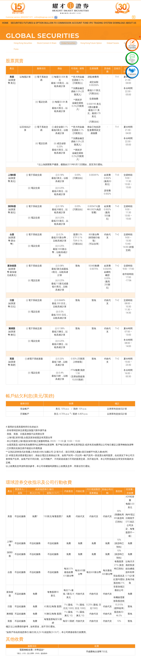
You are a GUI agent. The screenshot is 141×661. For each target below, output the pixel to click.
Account (77, 23)
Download (119, 23)
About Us (131, 23)
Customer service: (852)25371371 (19, 17)
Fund (86, 23)
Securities (17, 23)
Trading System (103, 23)
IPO (91, 23)
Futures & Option (34, 23)
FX (55, 23)
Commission (64, 23)
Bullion (48, 23)
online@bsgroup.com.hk (44, 17)
